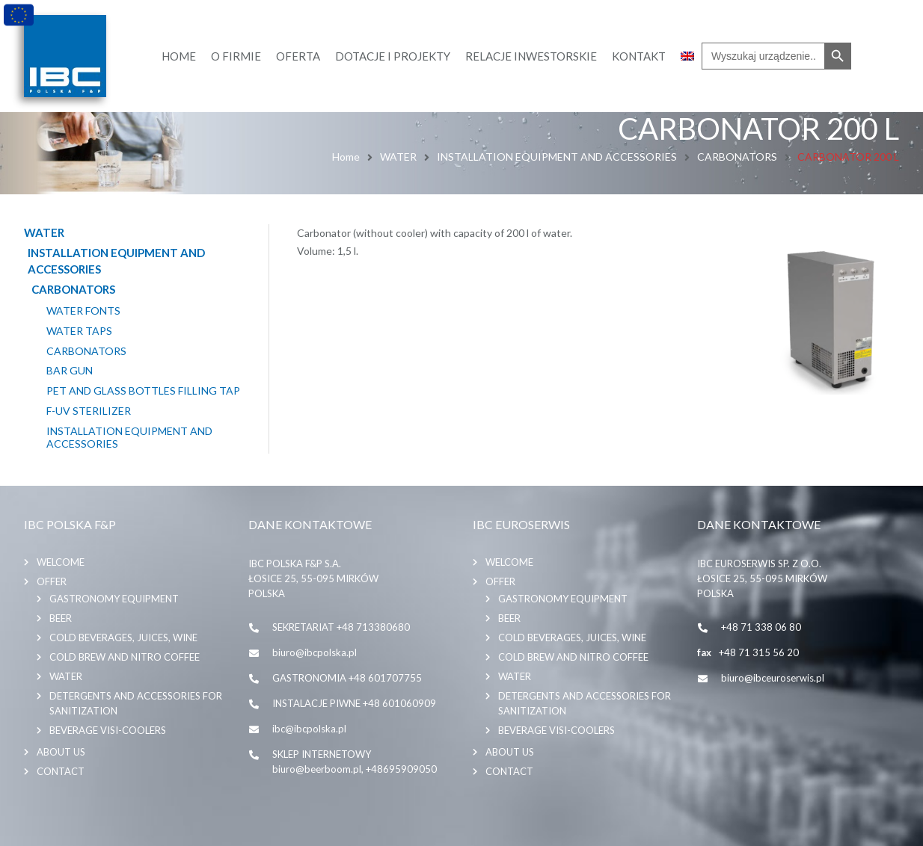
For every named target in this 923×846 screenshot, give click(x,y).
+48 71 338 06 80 (761, 627)
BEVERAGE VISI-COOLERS (107, 730)
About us (61, 752)
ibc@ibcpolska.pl (309, 729)
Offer (52, 581)
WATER (398, 156)
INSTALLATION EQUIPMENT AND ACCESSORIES (557, 156)
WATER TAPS (79, 331)
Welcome (61, 562)
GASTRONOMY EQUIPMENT (114, 599)
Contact (61, 771)
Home (346, 156)
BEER (60, 618)
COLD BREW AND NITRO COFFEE (124, 657)
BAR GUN (69, 371)
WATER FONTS (83, 311)
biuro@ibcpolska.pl (314, 652)
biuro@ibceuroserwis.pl (772, 678)
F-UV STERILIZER (88, 411)
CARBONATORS (737, 156)
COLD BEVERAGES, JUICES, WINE (123, 637)
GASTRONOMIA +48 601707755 (347, 678)
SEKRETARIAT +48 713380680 (341, 627)
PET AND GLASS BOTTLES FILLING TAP (143, 391)
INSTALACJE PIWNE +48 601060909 (354, 703)
